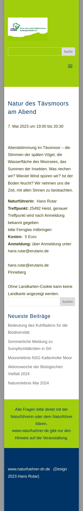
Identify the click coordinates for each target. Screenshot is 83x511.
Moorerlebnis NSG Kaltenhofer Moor (40, 358)
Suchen (67, 301)
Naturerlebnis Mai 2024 (28, 383)
